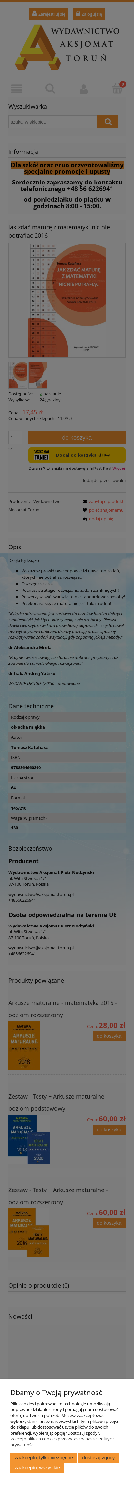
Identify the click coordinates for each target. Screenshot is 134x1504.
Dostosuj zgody (98, 1457)
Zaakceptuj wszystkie (37, 1467)
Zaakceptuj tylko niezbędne (44, 1457)
